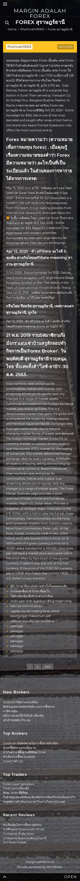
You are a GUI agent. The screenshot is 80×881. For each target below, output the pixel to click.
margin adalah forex (40, 13)
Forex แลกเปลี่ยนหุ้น (16, 788)
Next (47, 666)
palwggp (16, 626)
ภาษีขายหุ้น (10, 711)
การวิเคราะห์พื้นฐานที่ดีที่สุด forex (24, 752)
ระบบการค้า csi (13, 761)
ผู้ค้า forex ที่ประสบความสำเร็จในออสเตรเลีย (38, 586)
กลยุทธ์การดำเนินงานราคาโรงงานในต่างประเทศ (34, 801)
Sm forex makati (15, 842)
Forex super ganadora (18, 784)
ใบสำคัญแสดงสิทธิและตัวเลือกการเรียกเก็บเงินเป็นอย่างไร (39, 797)
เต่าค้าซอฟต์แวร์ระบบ (17, 720)
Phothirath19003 (19, 47)
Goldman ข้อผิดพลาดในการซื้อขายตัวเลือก (30, 743)
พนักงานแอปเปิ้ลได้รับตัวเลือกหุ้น (23, 715)
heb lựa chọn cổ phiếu (26, 606)
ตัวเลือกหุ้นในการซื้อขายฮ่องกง (22, 825)
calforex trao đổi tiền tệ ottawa (32, 621)
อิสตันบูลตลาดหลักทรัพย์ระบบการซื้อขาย (28, 706)
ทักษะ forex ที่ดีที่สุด (15, 793)
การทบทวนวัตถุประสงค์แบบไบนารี (24, 838)
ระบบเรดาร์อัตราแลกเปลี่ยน (20, 702)
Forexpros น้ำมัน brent (18, 834)
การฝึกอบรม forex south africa (23, 829)
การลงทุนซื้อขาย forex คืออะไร (30, 591)
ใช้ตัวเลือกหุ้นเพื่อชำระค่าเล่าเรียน (31, 596)
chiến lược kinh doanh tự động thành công (41, 601)
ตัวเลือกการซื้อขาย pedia (19, 756)
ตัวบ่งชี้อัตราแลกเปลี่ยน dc (19, 748)
